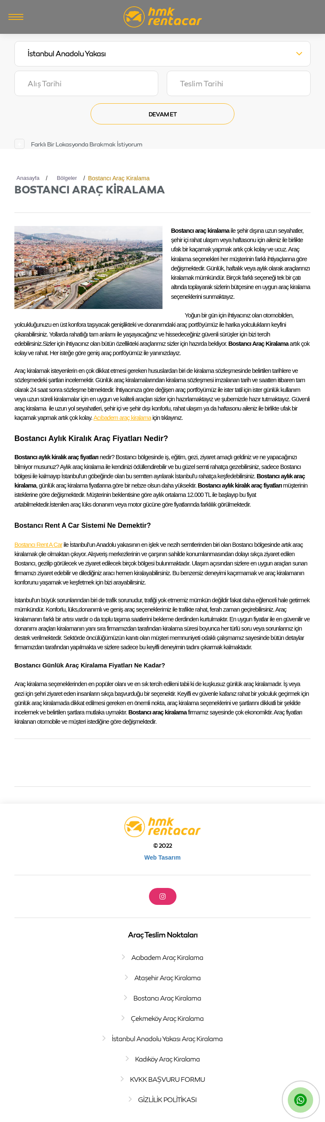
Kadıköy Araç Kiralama (167, 1059)
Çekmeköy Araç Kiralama (167, 1018)
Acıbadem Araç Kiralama (167, 957)
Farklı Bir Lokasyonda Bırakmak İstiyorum (86, 144)
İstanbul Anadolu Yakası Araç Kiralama (167, 1038)
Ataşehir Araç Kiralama (167, 977)
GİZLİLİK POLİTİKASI (167, 1099)
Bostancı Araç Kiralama (167, 998)
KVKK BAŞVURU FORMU (167, 1079)
